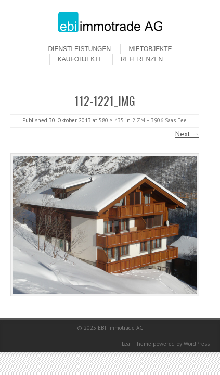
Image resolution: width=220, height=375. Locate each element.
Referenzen (142, 59)
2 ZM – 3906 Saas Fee (159, 120)
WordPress (197, 343)
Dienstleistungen (79, 49)
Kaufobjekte (80, 59)
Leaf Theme (136, 343)
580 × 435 (111, 120)
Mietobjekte (150, 49)
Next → (187, 134)
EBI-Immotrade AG (121, 327)
